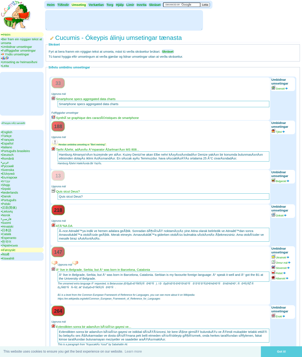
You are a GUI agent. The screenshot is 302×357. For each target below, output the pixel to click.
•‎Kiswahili (7, 258)
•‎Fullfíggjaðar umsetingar (18, 50)
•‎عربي (5, 162)
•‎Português (8, 200)
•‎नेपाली (5, 254)
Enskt (278, 316)
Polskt (278, 273)
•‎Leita (5, 66)
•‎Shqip (5, 185)
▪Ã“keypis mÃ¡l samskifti (13, 123)
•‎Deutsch (7, 154)
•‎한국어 (6, 241)
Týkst (278, 131)
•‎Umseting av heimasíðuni (19, 62)
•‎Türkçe (6, 136)
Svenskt (279, 88)
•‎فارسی (6, 219)
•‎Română (7, 158)
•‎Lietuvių (7, 211)
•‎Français (7, 139)
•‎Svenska (7, 170)
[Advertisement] (124, 19)
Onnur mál (281, 262)
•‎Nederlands (9, 192)
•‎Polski (5, 204)
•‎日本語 (6, 230)
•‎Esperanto (8, 238)
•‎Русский (7, 166)
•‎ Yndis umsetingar (15, 54)
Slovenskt (280, 268)
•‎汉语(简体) (9, 207)
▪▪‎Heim (5, 34)
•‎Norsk (5, 215)
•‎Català (6, 234)
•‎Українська (9, 245)
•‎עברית (5, 181)
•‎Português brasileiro (15, 151)
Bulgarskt (280, 181)
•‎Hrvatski (7, 226)
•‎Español (7, 143)
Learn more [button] (133, 351)
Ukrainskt (280, 257)
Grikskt (279, 215)
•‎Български (9, 177)
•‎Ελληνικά (7, 173)
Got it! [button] (281, 351)
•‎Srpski (6, 188)
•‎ (5, 58)
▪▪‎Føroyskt (8, 250)
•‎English (6, 132)
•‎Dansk (6, 196)
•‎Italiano (6, 147)
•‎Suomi (6, 222)
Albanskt (280, 278)
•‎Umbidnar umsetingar (16, 46)
